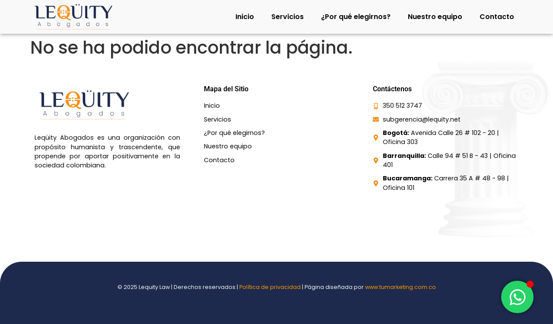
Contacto (497, 17)
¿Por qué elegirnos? (356, 17)
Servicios (287, 17)
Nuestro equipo (435, 17)
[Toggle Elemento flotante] (517, 297)
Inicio (244, 17)
